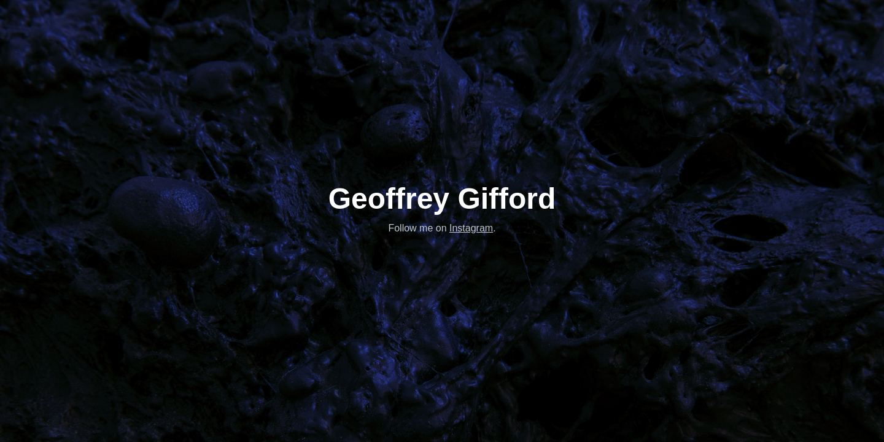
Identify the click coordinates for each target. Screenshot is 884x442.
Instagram (471, 228)
